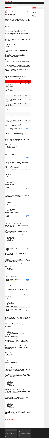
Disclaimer (20, 431)
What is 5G (33, 15)
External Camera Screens (35, 11)
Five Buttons (14, 437)
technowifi (8, 10)
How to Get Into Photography (35, 16)
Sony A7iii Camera (7, 418)
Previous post (15, 422)
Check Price (27, 127)
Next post (20, 422)
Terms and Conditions (21, 434)
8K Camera (6, 420)
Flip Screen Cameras (34, 12)
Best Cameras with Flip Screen (9, 416)
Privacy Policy (20, 427)
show (9, 23)
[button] (8, 80)
